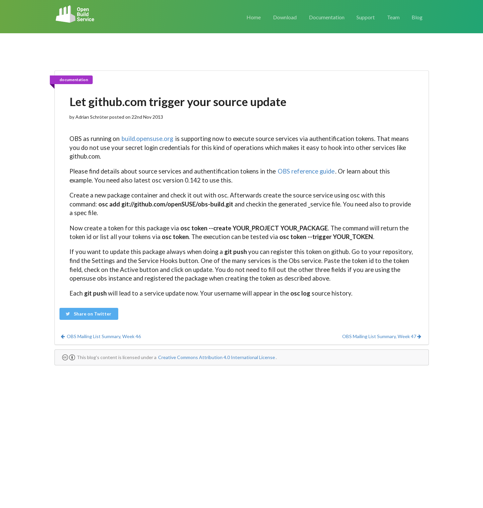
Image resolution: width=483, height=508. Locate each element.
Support (365, 17)
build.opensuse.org (147, 138)
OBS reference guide (306, 171)
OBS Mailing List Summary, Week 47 (382, 336)
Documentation (326, 17)
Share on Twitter (88, 314)
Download (285, 17)
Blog (417, 17)
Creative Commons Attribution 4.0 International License (216, 357)
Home (253, 17)
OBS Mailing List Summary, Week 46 (100, 336)
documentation (73, 79)
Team (393, 17)
